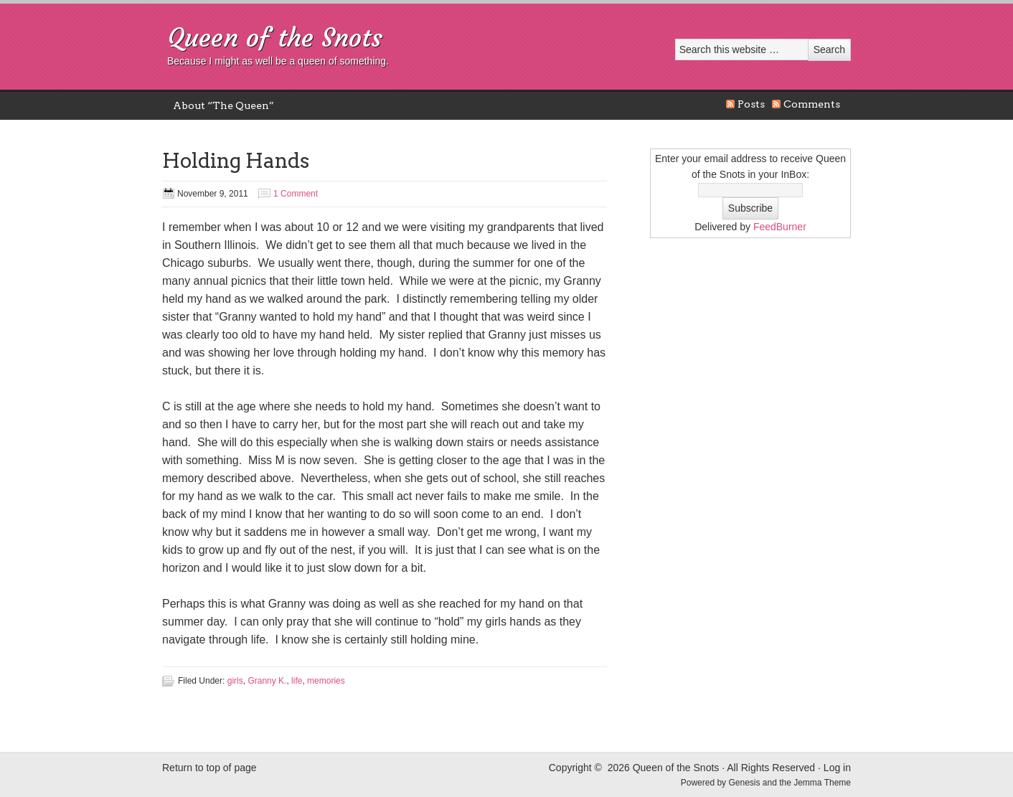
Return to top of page (209, 767)
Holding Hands (235, 160)
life (296, 681)
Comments (811, 104)
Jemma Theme (822, 783)
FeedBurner (779, 226)
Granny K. (267, 681)
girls (235, 681)
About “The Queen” (223, 105)
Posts (751, 104)
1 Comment (295, 194)
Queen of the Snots (274, 38)
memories (326, 681)
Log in (837, 767)
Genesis (745, 783)
